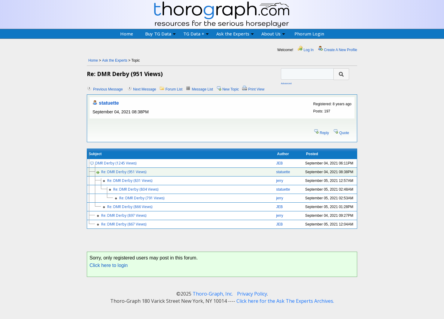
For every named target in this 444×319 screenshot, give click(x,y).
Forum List (174, 89)
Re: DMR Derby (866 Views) (129, 206)
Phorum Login (309, 34)
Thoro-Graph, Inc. (213, 293)
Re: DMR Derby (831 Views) (129, 180)
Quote (344, 133)
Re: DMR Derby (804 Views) (135, 189)
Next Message (144, 89)
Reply (324, 133)
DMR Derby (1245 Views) (115, 163)
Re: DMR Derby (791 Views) (141, 198)
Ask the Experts (235, 34)
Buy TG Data (160, 34)
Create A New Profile (340, 50)
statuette (109, 103)
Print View (256, 89)
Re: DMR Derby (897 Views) (123, 215)
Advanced (286, 83)
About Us (273, 34)
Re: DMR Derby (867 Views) (123, 224)
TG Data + (196, 34)
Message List (202, 89)
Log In (309, 50)
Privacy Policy (252, 293)
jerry (279, 181)
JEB (279, 163)
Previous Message (108, 89)
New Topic (230, 89)
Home (126, 34)
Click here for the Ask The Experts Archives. (285, 301)
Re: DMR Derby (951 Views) (123, 171)
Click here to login (109, 265)
